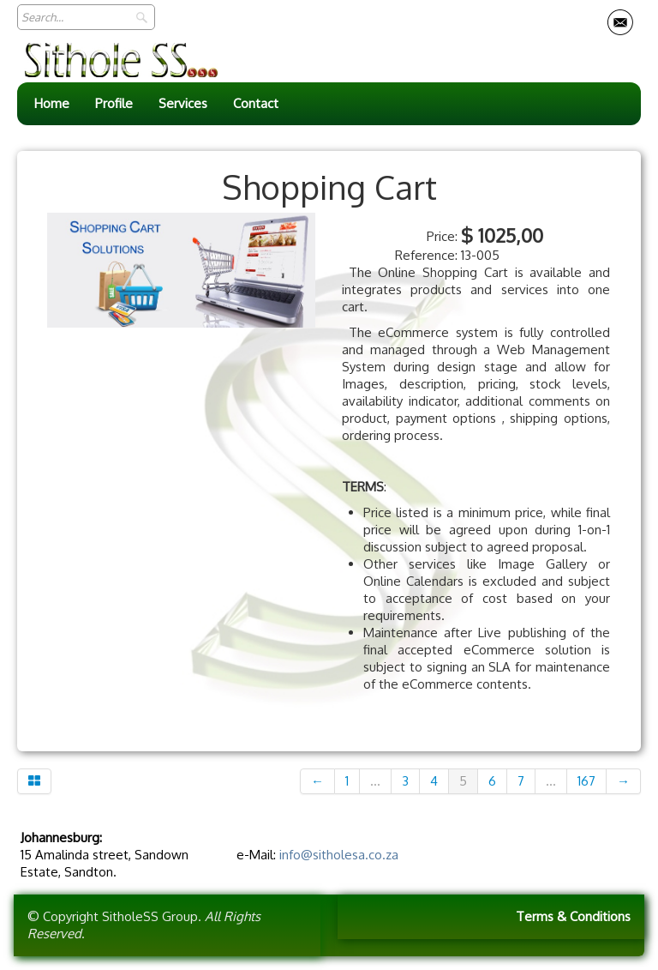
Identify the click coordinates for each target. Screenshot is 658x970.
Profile (114, 103)
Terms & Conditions (573, 916)
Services (183, 103)
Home (51, 103)
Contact (255, 103)
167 (586, 781)
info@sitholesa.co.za (338, 854)
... (375, 781)
